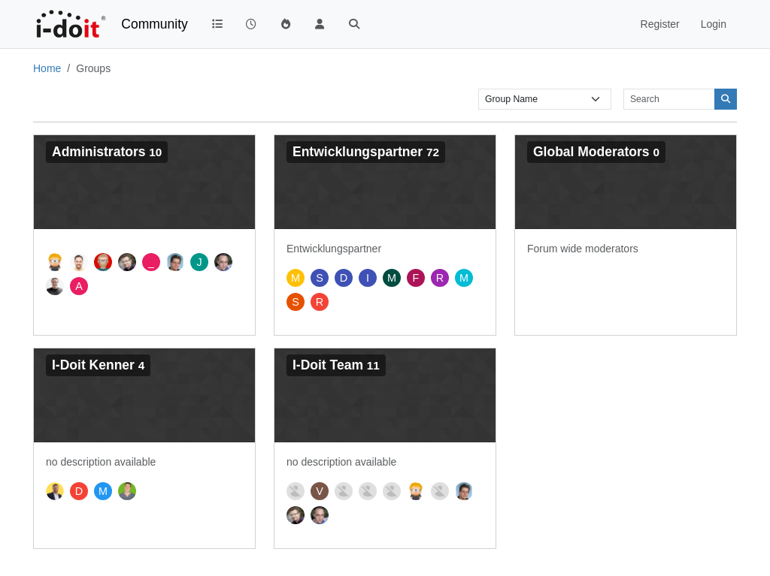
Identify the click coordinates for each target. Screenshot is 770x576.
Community (154, 24)
